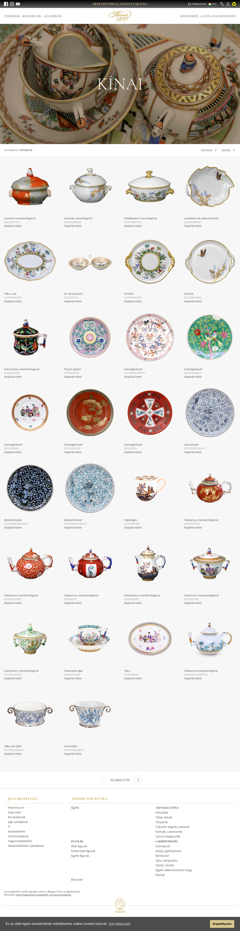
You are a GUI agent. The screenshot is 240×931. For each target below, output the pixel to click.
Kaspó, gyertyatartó (168, 851)
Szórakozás (163, 846)
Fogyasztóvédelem (20, 841)
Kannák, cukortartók (169, 832)
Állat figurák (79, 846)
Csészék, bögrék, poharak (172, 827)
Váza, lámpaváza (167, 860)
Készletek (162, 812)
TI (9, 827)
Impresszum (16, 807)
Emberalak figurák (83, 851)
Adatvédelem (16, 831)
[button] (206, 924)
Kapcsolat (14, 812)
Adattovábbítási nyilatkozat (26, 846)
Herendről (189, 16)
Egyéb (75, 807)
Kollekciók (31, 16)
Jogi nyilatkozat (18, 822)
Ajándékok (52, 16)
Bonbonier (162, 856)
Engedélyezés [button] (222, 923)
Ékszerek (77, 879)
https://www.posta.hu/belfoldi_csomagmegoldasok (43, 894)
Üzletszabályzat (18, 836)
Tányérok (162, 822)
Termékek (12, 16)
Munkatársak (16, 817)
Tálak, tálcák (164, 817)
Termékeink (11, 150)
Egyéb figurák (80, 856)
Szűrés (226, 150)
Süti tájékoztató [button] (120, 923)
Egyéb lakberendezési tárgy (174, 870)
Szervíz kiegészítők (168, 836)
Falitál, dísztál (165, 865)
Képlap (160, 875)
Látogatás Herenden (218, 16)
